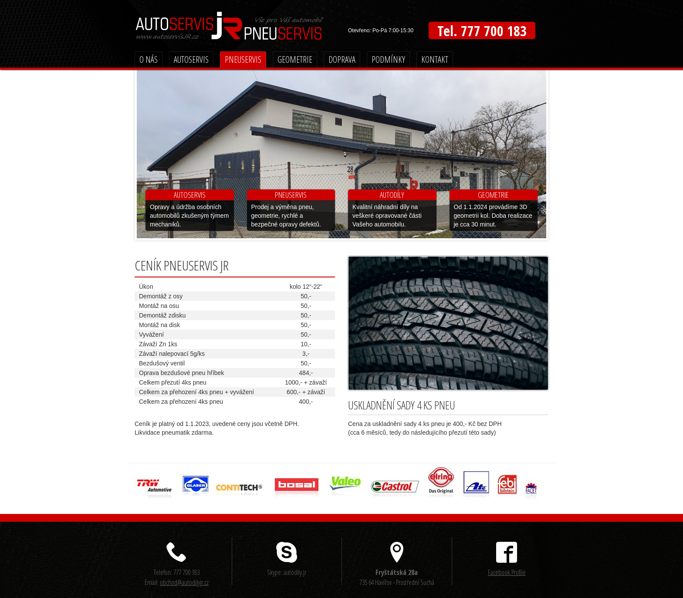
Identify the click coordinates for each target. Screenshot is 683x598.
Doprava (341, 59)
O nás (148, 59)
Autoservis (191, 59)
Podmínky (388, 59)
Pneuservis (243, 59)
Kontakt (434, 59)
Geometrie (294, 59)
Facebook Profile (507, 572)
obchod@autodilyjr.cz (184, 582)
